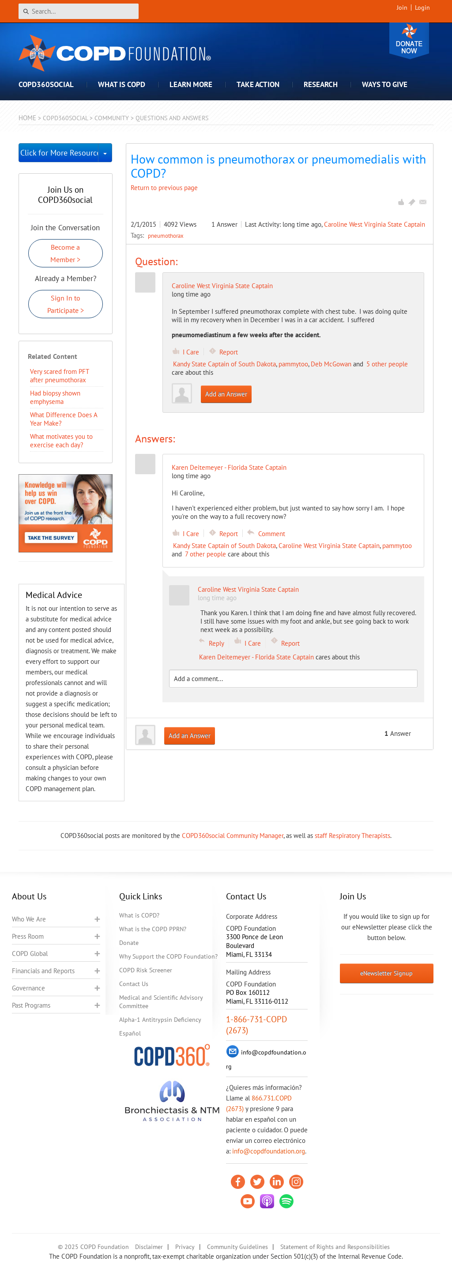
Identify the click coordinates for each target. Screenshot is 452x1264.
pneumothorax (166, 236)
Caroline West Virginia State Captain (374, 224)
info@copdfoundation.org (268, 1151)
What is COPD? (139, 915)
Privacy (185, 1247)
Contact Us (133, 984)
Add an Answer (226, 394)
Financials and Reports (43, 971)
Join (402, 7)
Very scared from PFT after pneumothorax (59, 375)
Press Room (28, 936)
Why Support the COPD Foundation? (168, 956)
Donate (409, 41)
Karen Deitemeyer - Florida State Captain (256, 657)
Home (27, 118)
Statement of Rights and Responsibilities (335, 1247)
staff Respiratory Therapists (352, 835)
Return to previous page (164, 187)
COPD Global (30, 953)
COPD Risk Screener (145, 970)
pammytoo (293, 364)
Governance (28, 988)
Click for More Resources (59, 153)
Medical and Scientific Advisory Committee (161, 1002)
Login (422, 7)
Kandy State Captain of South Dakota (224, 364)
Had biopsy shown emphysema (55, 397)
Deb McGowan (331, 364)
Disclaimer (149, 1247)
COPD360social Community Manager (232, 835)
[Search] (79, 11)
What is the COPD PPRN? (152, 929)
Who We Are (29, 919)
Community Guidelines (237, 1247)
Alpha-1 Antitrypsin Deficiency (160, 1020)
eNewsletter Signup (386, 973)
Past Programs (31, 1005)
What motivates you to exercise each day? (61, 440)
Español (130, 1033)
